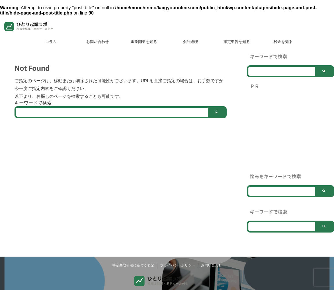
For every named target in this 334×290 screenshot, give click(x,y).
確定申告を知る (236, 41)
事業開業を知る (144, 41)
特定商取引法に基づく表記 (133, 265)
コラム (51, 41)
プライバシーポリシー (177, 265)
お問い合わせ (97, 41)
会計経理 (190, 41)
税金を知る (283, 41)
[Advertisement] (290, 131)
